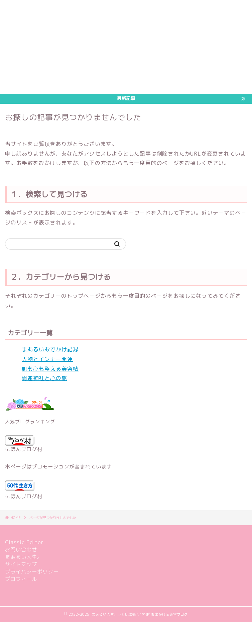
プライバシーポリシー (31, 571)
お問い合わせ (21, 549)
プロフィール (21, 579)
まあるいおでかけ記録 (50, 349)
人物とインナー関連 (47, 359)
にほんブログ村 (23, 444)
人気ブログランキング (30, 421)
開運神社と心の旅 (44, 378)
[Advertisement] (126, 47)
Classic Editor (24, 542)
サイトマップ (21, 564)
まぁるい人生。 (23, 556)
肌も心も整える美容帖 (50, 368)
